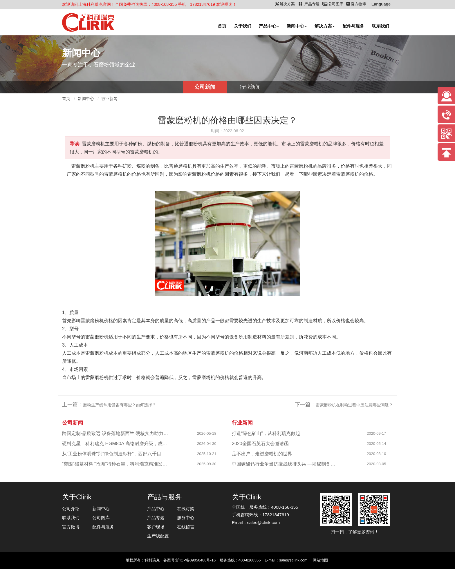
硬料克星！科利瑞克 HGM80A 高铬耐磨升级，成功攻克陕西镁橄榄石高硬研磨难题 (116, 443)
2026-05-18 (206, 433)
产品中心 (269, 25)
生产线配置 (158, 535)
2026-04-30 (206, 443)
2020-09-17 (376, 433)
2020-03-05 (376, 464)
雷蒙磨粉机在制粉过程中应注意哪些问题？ (354, 405)
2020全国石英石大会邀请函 (260, 443)
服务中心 (185, 517)
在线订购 (185, 508)
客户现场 (156, 526)
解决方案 (325, 25)
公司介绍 (71, 508)
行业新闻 (250, 87)
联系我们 (380, 25)
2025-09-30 (206, 464)
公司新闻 (204, 87)
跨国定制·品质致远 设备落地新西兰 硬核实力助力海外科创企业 (116, 433)
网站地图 (320, 560)
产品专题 (156, 517)
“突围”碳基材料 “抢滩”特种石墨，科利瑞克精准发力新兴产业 (116, 463)
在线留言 (185, 526)
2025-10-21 (206, 454)
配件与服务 (353, 25)
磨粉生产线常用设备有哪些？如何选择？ (119, 405)
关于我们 (242, 25)
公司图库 (101, 517)
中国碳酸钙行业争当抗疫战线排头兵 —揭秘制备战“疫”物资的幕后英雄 (286, 463)
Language (381, 4)
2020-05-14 (376, 443)
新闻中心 (297, 25)
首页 (222, 25)
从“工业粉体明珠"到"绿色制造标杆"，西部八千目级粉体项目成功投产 (116, 453)
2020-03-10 (376, 454)
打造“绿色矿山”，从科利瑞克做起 (266, 433)
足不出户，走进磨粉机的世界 (262, 453)
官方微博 (71, 526)
